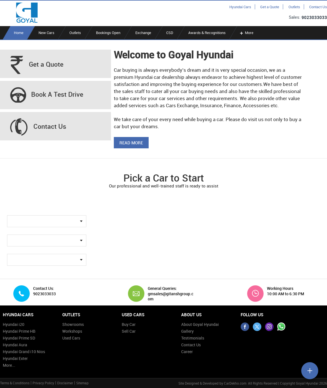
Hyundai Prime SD (19, 338)
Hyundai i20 (13, 324)
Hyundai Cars (240, 6)
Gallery (187, 331)
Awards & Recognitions (207, 32)
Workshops (72, 331)
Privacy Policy (43, 383)
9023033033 (314, 17)
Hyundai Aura (15, 344)
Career (187, 351)
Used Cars (71, 338)
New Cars (46, 32)
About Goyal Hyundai (200, 324)
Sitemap (82, 383)
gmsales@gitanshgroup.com (170, 296)
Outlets (294, 6)
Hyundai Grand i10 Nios (24, 351)
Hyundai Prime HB (19, 331)
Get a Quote (269, 6)
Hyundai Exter (15, 358)
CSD (169, 32)
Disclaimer (65, 383)
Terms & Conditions (14, 383)
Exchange (143, 32)
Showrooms (73, 324)
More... (9, 365)
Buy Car (129, 324)
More (246, 32)
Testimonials (192, 338)
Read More (131, 143)
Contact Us (318, 6)
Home (18, 32)
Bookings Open (108, 32)
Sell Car (129, 331)
